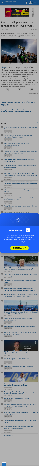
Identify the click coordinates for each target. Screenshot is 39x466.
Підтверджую (19, 248)
